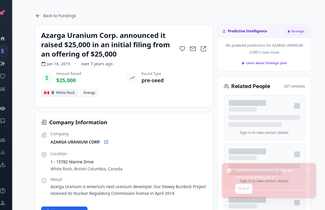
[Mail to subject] (192, 48)
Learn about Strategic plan (264, 63)
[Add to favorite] (182, 48)
